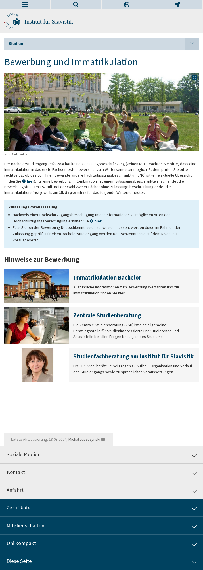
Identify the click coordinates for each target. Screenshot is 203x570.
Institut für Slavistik (48, 21)
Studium (104, 44)
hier (30, 181)
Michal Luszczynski (84, 439)
